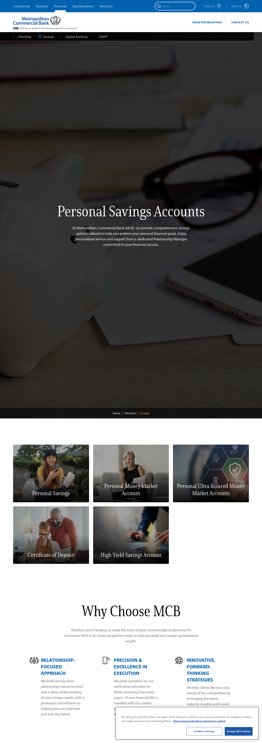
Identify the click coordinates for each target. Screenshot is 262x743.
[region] (187, 723)
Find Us (212, 6)
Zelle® (103, 37)
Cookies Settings (204, 731)
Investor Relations (207, 22)
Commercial (21, 6)
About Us (106, 6)
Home (116, 413)
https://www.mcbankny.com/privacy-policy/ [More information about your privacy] (199, 721)
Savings (46, 37)
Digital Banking (74, 37)
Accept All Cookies (238, 731)
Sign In (240, 6)
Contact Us (240, 22)
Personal (60, 6)
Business (42, 6)
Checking (22, 37)
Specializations (83, 6)
